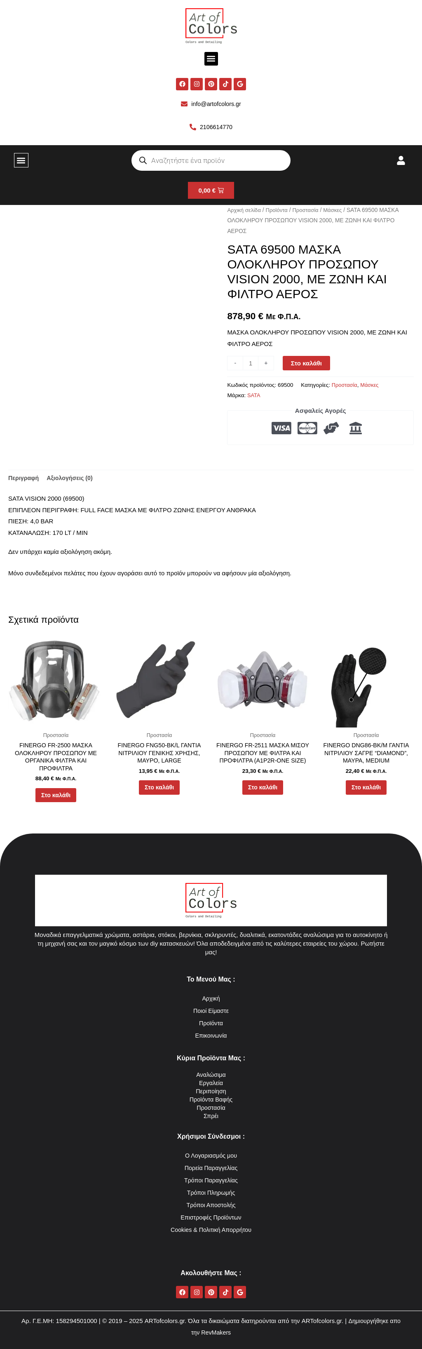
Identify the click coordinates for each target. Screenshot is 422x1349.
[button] (211, 59)
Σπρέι (210, 1115)
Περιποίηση (211, 1091)
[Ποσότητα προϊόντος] (251, 364)
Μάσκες (337, 211)
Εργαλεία (211, 1082)
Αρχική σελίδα (245, 211)
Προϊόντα (279, 211)
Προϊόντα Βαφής (210, 1099)
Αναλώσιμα (211, 1074)
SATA (254, 396)
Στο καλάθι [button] (55, 800)
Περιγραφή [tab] (24, 479)
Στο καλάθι (307, 364)
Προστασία (309, 211)
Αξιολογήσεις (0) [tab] (72, 479)
